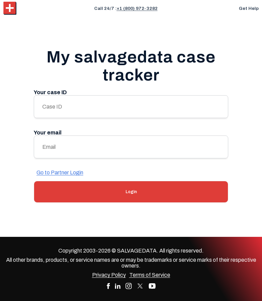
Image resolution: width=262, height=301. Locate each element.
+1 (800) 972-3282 (137, 8)
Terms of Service (149, 275)
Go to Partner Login (60, 172)
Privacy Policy (109, 275)
